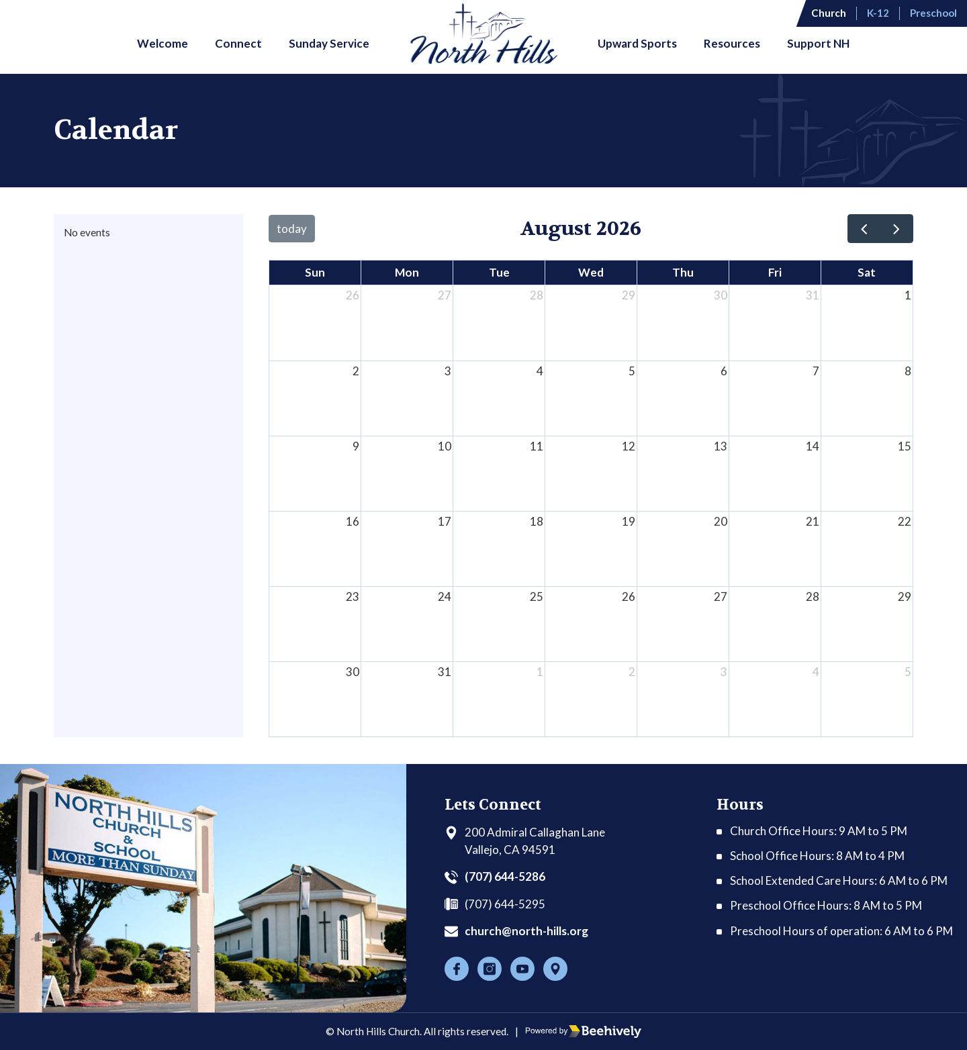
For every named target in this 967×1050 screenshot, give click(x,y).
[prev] (864, 228)
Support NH (818, 43)
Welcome (162, 43)
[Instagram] (489, 969)
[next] (896, 228)
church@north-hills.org (526, 931)
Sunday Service (329, 43)
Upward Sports (637, 43)
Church (828, 13)
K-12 (878, 13)
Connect (238, 43)
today (292, 229)
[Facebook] (457, 969)
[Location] (555, 969)
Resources (732, 43)
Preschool (933, 13)
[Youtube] (522, 969)
